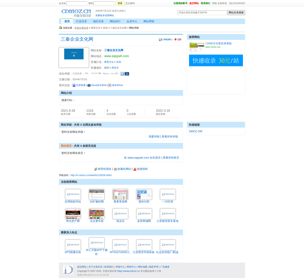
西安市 (115, 67)
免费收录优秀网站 (104, 15)
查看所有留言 (171, 157)
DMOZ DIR (195, 131)
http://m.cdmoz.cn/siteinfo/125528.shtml (91, 175)
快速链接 (194, 124)
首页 (67, 21)
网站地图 (142, 266)
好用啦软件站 (73, 200)
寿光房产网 (73, 219)
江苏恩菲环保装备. (144, 251)
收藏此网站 (122, 168)
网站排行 (115, 21)
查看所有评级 (170, 136)
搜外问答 (144, 200)
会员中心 (132, 21)
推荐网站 (194, 37)
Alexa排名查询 (96, 85)
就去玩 (120, 219)
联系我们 (205, 3)
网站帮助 (148, 21)
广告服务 (165, 266)
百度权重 (79, 85)
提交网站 (194, 3)
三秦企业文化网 (118, 28)
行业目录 (81, 21)
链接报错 (140, 168)
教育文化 (95, 28)
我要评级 (154, 136)
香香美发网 (120, 200)
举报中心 (120, 266)
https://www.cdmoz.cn (128, 271)
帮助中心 (131, 266)
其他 (105, 28)
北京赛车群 (96, 219)
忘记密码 (130, 3)
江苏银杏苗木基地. (168, 219)
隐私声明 (153, 266)
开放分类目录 (81, 28)
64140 (167, 39)
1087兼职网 (96, 200)
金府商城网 (144, 219)
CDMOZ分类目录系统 (219, 43)
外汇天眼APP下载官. (97, 251)
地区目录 (98, 21)
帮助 (214, 3)
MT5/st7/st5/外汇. (120, 251)
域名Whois (115, 85)
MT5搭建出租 (73, 251)
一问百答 (167, 200)
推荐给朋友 (102, 168)
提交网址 (82, 266)
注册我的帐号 (180, 3)
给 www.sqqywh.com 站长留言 (142, 157)
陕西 (106, 67)
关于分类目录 (95, 266)
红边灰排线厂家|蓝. (168, 251)
